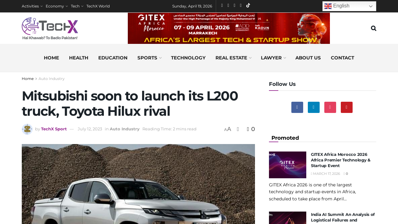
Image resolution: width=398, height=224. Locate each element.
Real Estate (231, 58)
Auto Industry (52, 78)
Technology (188, 58)
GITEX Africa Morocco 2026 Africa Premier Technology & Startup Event (340, 160)
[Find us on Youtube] (347, 107)
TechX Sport (54, 128)
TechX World (98, 6)
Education (112, 58)
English (336, 6)
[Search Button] (373, 28)
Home (51, 58)
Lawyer (271, 58)
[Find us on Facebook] (297, 107)
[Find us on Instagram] (330, 107)
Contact (342, 58)
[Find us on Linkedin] (314, 107)
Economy (55, 6)
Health (78, 58)
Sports (147, 58)
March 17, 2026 (325, 173)
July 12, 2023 (90, 128)
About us (308, 58)
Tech (75, 6)
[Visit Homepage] (50, 28)
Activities (30, 6)
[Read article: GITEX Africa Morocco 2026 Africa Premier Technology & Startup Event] (287, 165)
